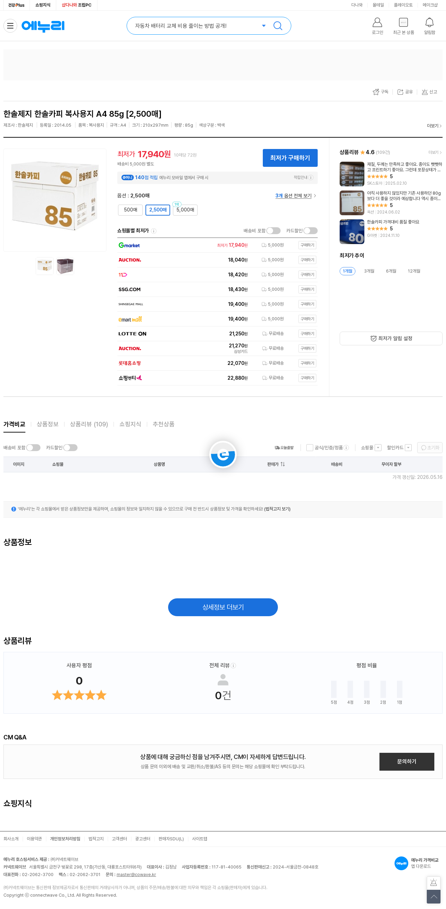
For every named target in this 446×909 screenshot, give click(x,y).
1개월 (347, 271)
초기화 (433, 447)
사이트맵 (199, 838)
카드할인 (294, 230)
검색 (278, 26)
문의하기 (406, 761)
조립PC (77, 5)
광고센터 (142, 838)
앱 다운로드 (419, 863)
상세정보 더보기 (223, 607)
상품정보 (48, 424)
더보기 (432, 125)
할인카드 (395, 447)
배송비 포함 (255, 230)
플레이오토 (403, 5)
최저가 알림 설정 (395, 338)
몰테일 (378, 5)
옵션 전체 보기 (293, 195)
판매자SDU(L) (171, 838)
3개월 (369, 271)
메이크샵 (430, 5)
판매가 (273, 464)
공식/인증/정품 (329, 447)
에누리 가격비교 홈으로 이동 (42, 26)
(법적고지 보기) (277, 508)
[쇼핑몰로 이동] (215, 245)
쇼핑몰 (367, 447)
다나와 (357, 5)
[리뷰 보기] (391, 174)
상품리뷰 (89, 424)
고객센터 (119, 838)
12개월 (414, 271)
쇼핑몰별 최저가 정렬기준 (153, 231)
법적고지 (96, 838)
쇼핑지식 (42, 5)
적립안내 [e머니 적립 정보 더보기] (304, 177)
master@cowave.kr (136, 874)
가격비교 (14, 424)
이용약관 (34, 838)
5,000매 (185, 209)
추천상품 (164, 424)
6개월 (391, 271)
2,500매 (158, 209)
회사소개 (11, 838)
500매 (130, 209)
